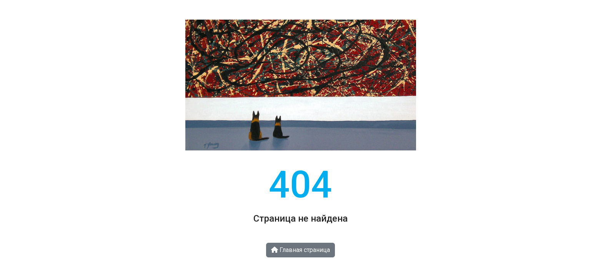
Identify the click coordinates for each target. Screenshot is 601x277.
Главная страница (300, 250)
